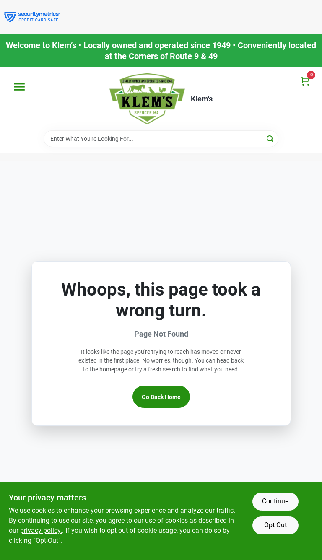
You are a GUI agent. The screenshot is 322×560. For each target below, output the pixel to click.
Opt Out (275, 525)
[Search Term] (161, 138)
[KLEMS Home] (147, 98)
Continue (275, 501)
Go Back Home (161, 397)
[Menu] (19, 86)
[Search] (271, 138)
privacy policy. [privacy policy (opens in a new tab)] (41, 530)
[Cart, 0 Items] (305, 81)
